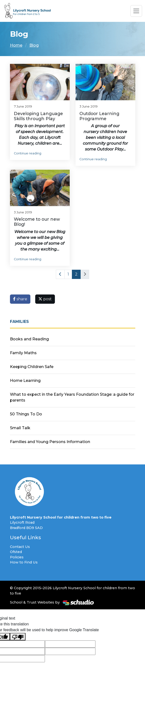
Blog (34, 45)
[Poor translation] (18, 636)
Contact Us (20, 547)
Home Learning (25, 380)
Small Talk (20, 428)
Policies (17, 557)
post (45, 299)
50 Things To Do (26, 414)
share (20, 299)
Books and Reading (29, 339)
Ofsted (16, 552)
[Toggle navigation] (136, 11)
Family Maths (23, 353)
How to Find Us (24, 562)
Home (16, 45)
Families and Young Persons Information (50, 441)
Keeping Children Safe (31, 366)
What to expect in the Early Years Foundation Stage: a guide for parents (72, 397)
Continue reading (27, 153)
